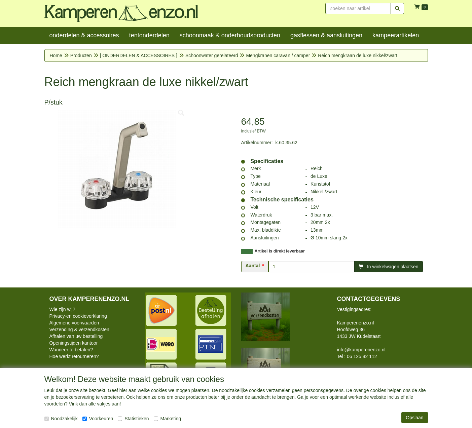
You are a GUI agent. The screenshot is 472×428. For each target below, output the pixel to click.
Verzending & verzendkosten (79, 329)
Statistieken (133, 418)
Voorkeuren (97, 418)
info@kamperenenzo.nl (361, 349)
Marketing (167, 418)
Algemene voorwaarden (74, 322)
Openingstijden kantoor (73, 343)
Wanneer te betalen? (71, 349)
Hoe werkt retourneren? (74, 356)
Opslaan (414, 417)
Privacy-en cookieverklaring (78, 316)
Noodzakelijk (61, 418)
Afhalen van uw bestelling (76, 336)
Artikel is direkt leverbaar (280, 251)
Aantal (253, 265)
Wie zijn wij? (62, 309)
